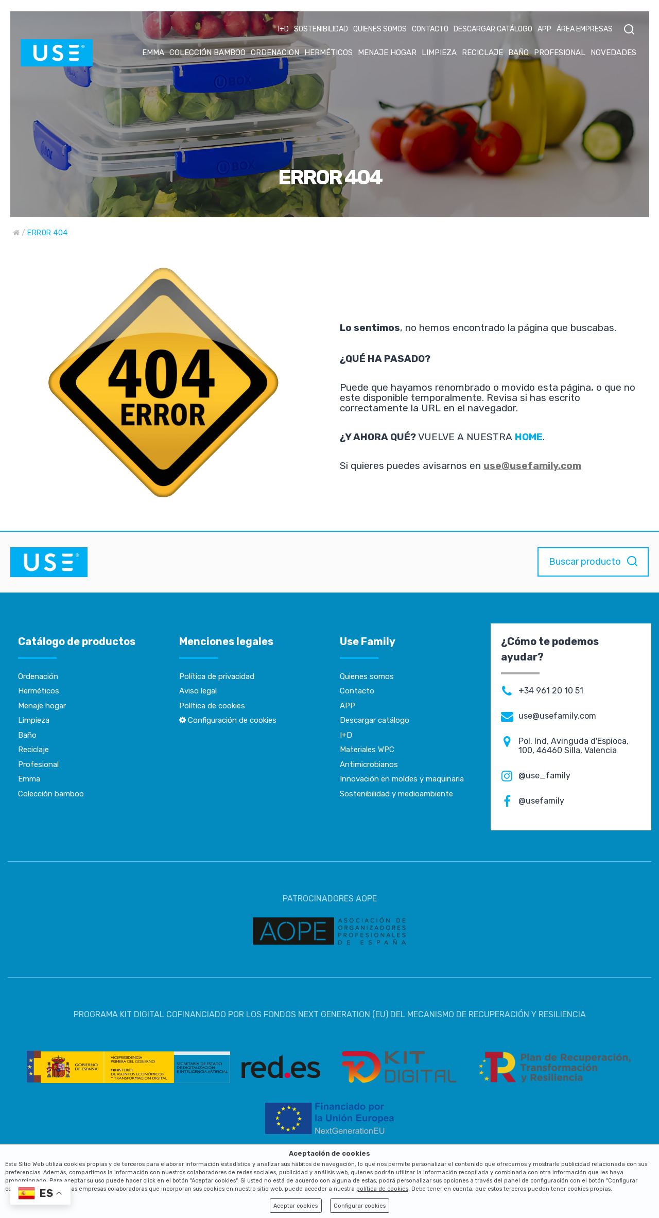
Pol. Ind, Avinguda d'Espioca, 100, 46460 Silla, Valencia (573, 746)
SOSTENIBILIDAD (321, 29)
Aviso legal (198, 690)
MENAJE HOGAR (387, 52)
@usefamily (541, 801)
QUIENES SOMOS (380, 29)
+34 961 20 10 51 (550, 690)
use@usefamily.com (532, 466)
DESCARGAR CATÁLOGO (493, 29)
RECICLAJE (482, 52)
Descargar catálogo (374, 720)
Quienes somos (367, 676)
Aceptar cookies (295, 1206)
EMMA (153, 52)
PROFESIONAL (559, 52)
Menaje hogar (42, 705)
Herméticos (38, 690)
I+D (283, 29)
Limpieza (33, 720)
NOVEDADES (613, 52)
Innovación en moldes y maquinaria (402, 779)
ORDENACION (275, 52)
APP (544, 29)
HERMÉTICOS (328, 52)
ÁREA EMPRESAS (585, 29)
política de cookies (382, 1189)
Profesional (38, 764)
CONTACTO (430, 29)
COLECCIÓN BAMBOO (207, 52)
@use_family (544, 775)
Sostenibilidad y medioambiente (396, 793)
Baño (27, 735)
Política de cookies (212, 705)
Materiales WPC (367, 749)
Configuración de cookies (227, 720)
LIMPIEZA (439, 52)
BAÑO (518, 52)
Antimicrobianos (369, 764)
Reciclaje (33, 749)
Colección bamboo (51, 793)
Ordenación (38, 676)
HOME (529, 437)
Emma (29, 779)
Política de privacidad (216, 676)
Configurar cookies (360, 1206)
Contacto (357, 690)
